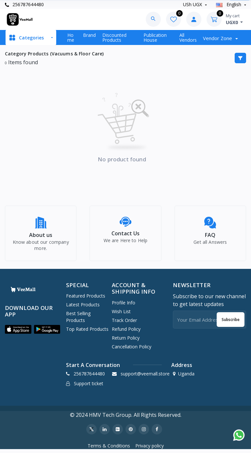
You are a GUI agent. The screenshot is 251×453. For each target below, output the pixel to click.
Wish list (121, 315)
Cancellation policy (131, 350)
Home (70, 37)
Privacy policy (149, 449)
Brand (89, 35)
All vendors (188, 37)
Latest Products (83, 308)
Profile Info (123, 306)
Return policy (126, 341)
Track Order (124, 324)
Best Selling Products (78, 320)
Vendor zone (218, 38)
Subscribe (231, 323)
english (229, 4)
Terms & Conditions (109, 449)
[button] (18, 333)
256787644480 (24, 4)
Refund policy (126, 332)
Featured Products (85, 299)
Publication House (155, 37)
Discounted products (114, 37)
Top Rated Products (87, 332)
